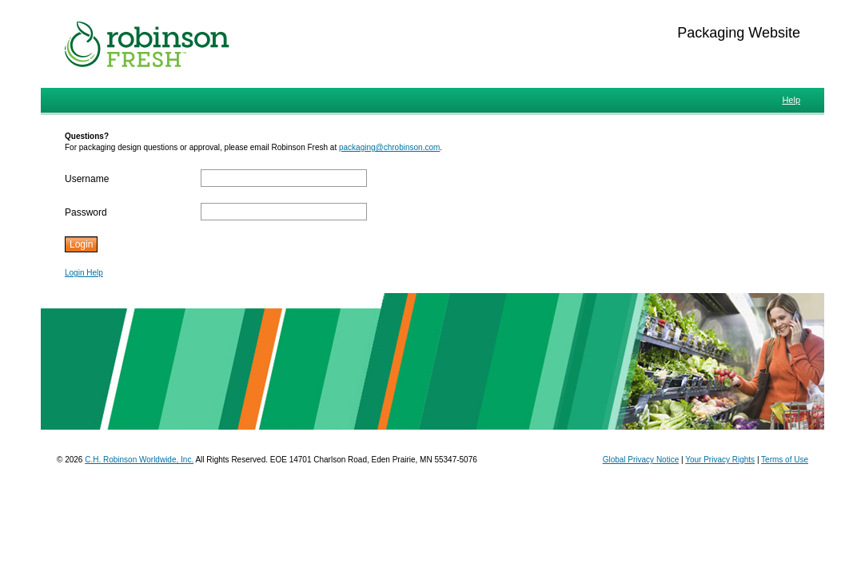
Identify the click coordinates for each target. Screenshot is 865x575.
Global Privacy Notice (641, 459)
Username (87, 179)
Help (791, 100)
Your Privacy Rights (720, 459)
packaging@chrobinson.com (389, 147)
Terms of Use (784, 459)
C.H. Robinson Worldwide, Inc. (139, 459)
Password (86, 213)
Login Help (84, 272)
